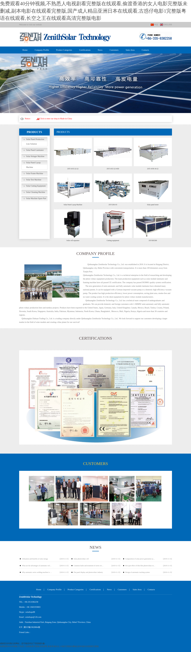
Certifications (85, 50)
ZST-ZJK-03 (113, 205)
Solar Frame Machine (34, 173)
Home (25, 50)
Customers (114, 50)
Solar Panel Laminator (35, 150)
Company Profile (42, 50)
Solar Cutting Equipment (36, 186)
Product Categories (64, 50)
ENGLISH (166, 25)
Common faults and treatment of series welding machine (89, 566)
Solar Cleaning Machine (35, 192)
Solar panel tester (152, 205)
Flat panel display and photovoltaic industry (88, 572)
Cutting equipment (113, 240)
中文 (154, 25)
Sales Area (130, 50)
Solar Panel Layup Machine (33, 165)
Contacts (145, 50)
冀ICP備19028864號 (32, 627)
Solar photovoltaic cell (81, 559)
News (100, 50)
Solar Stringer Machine (35, 156)
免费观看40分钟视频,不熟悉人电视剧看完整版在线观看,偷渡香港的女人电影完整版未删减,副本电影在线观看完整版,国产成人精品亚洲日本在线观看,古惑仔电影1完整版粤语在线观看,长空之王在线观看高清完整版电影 (94, 11)
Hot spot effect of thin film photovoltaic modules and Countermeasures (140, 566)
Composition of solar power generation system (140, 559)
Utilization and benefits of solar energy (35, 559)
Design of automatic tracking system (137, 572)
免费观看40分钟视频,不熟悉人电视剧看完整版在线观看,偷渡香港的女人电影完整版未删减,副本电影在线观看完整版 (49, 646)
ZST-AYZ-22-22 (72, 169)
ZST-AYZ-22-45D (113, 169)
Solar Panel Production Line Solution (35, 141)
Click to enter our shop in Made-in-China (54, 119)
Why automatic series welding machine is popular (37, 572)
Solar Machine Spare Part (36, 198)
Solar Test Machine (33, 180)
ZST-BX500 (153, 240)
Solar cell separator (73, 240)
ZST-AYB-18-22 (152, 169)
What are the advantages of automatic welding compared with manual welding (37, 566)
